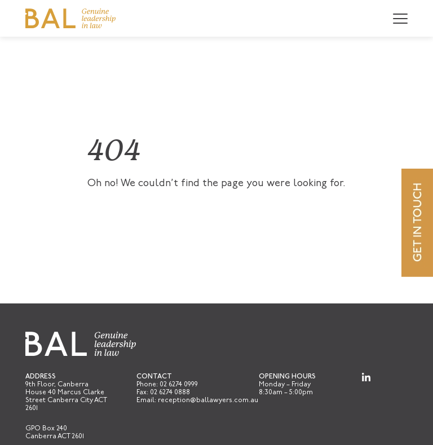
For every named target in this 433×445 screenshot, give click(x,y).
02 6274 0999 (179, 384)
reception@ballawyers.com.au (208, 400)
